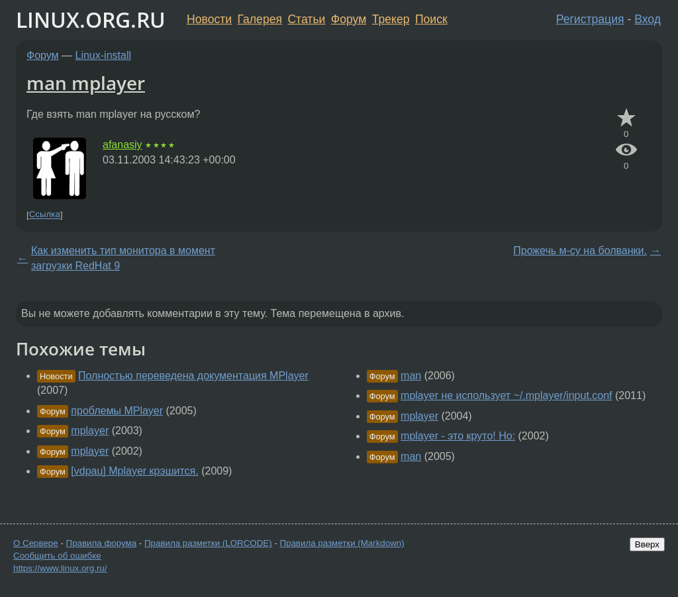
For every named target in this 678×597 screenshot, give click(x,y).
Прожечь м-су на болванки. (580, 250)
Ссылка (44, 215)
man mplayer (85, 82)
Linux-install (103, 55)
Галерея (260, 19)
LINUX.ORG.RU (91, 19)
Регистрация (590, 19)
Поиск (431, 19)
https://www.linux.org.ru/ (60, 568)
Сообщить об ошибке (57, 556)
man (411, 375)
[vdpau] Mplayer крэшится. (134, 471)
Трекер (391, 19)
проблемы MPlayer (117, 410)
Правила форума (101, 543)
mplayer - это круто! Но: (458, 435)
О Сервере (35, 543)
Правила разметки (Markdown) (341, 543)
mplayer (90, 430)
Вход (647, 19)
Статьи (306, 19)
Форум (348, 19)
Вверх (647, 544)
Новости (209, 19)
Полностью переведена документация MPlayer (193, 375)
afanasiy (122, 144)
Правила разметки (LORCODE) (208, 543)
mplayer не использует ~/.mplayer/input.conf (506, 395)
